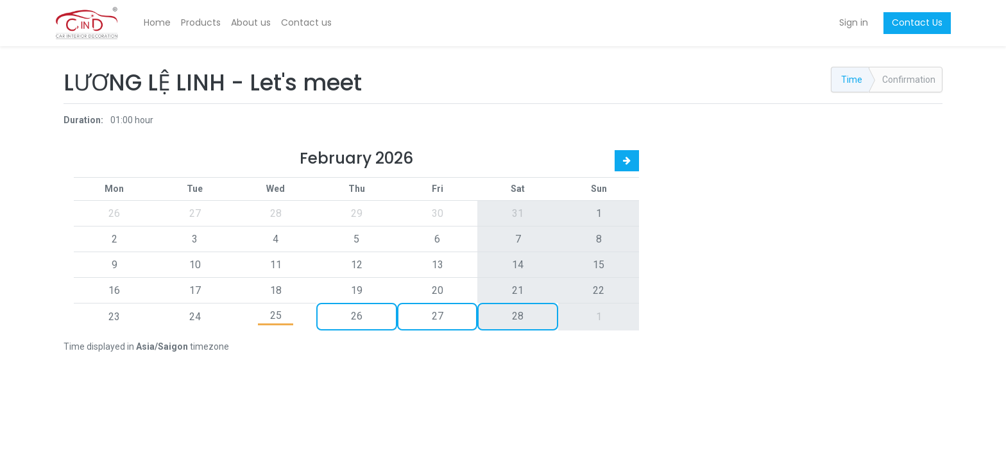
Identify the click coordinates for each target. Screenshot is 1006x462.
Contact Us (908, 22)
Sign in (845, 22)
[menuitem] (165, 23)
